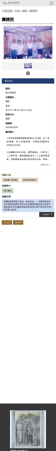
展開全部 (44, 165)
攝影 (24, 10)
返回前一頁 (46, 215)
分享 (7, 222)
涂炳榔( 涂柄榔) (11, 180)
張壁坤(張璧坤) (29, 180)
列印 (18, 222)
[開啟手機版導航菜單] (51, 3)
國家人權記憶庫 (13, 3)
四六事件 (8, 191)
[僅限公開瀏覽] (28, 73)
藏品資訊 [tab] (9, 81)
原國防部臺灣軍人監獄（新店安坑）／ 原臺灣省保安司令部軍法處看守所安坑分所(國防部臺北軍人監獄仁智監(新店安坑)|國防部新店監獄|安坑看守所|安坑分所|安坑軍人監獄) (27, 205)
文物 (17, 10)
